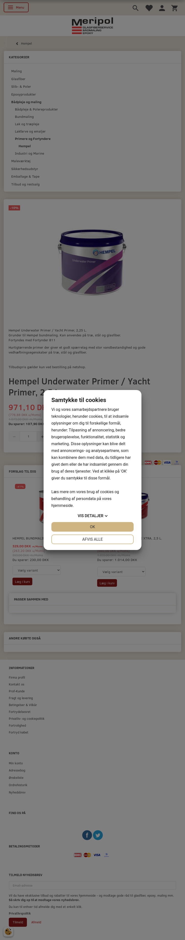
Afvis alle (92, 539)
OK (92, 527)
